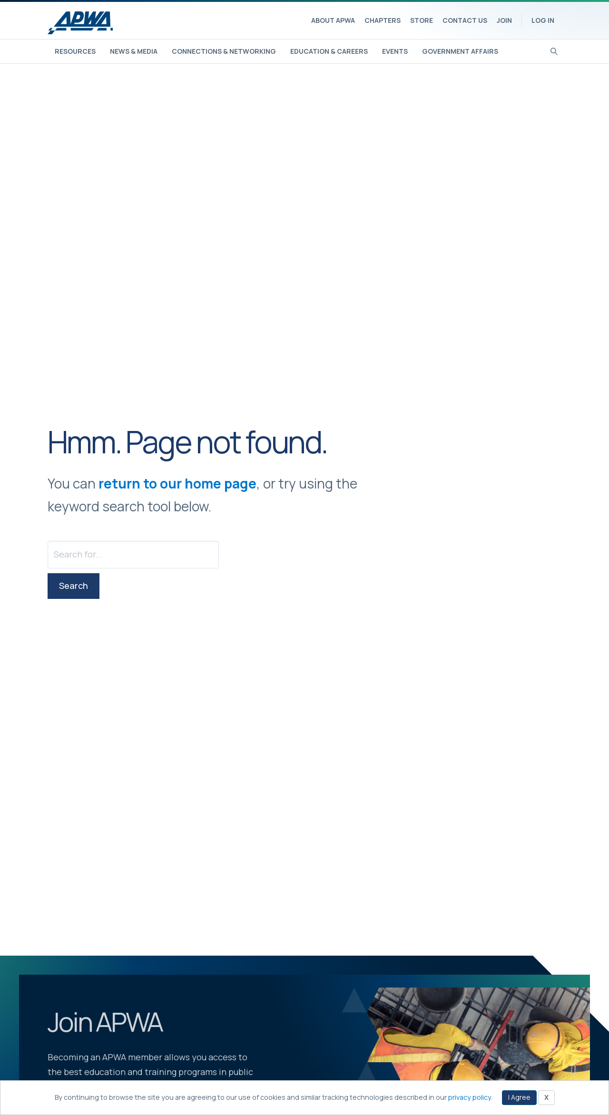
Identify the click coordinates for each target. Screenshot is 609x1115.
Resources (75, 51)
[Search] (554, 50)
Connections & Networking (224, 51)
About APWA (333, 20)
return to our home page (177, 483)
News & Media (133, 51)
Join (504, 20)
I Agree (519, 1097)
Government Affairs (460, 51)
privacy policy (469, 1097)
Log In (542, 20)
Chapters (382, 20)
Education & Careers (329, 51)
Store (421, 20)
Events (395, 51)
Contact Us (464, 20)
